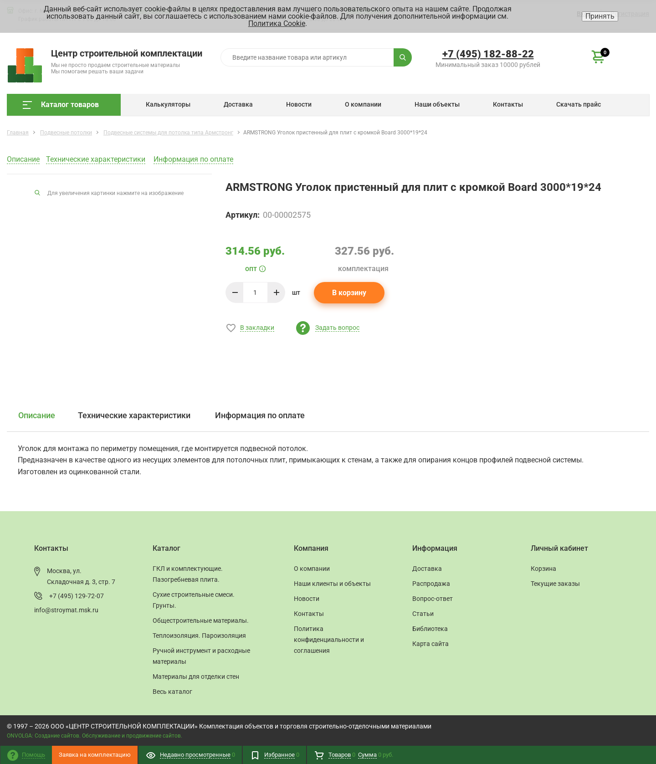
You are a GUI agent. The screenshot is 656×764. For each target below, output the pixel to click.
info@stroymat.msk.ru (66, 610)
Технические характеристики (95, 159)
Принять (600, 16)
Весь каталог (172, 691)
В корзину (349, 292)
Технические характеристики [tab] (134, 415)
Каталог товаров (61, 104)
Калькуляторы (168, 104)
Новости (299, 104)
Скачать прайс (578, 104)
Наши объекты (437, 104)
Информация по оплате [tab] (260, 415)
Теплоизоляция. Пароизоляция (199, 635)
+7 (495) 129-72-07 (76, 596)
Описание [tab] (36, 415)
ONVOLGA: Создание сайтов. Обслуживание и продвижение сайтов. (94, 736)
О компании (363, 104)
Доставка (238, 104)
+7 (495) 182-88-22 (488, 54)
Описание (23, 159)
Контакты (508, 104)
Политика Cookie (276, 23)
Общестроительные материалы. (201, 620)
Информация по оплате (193, 159)
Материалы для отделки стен (196, 676)
